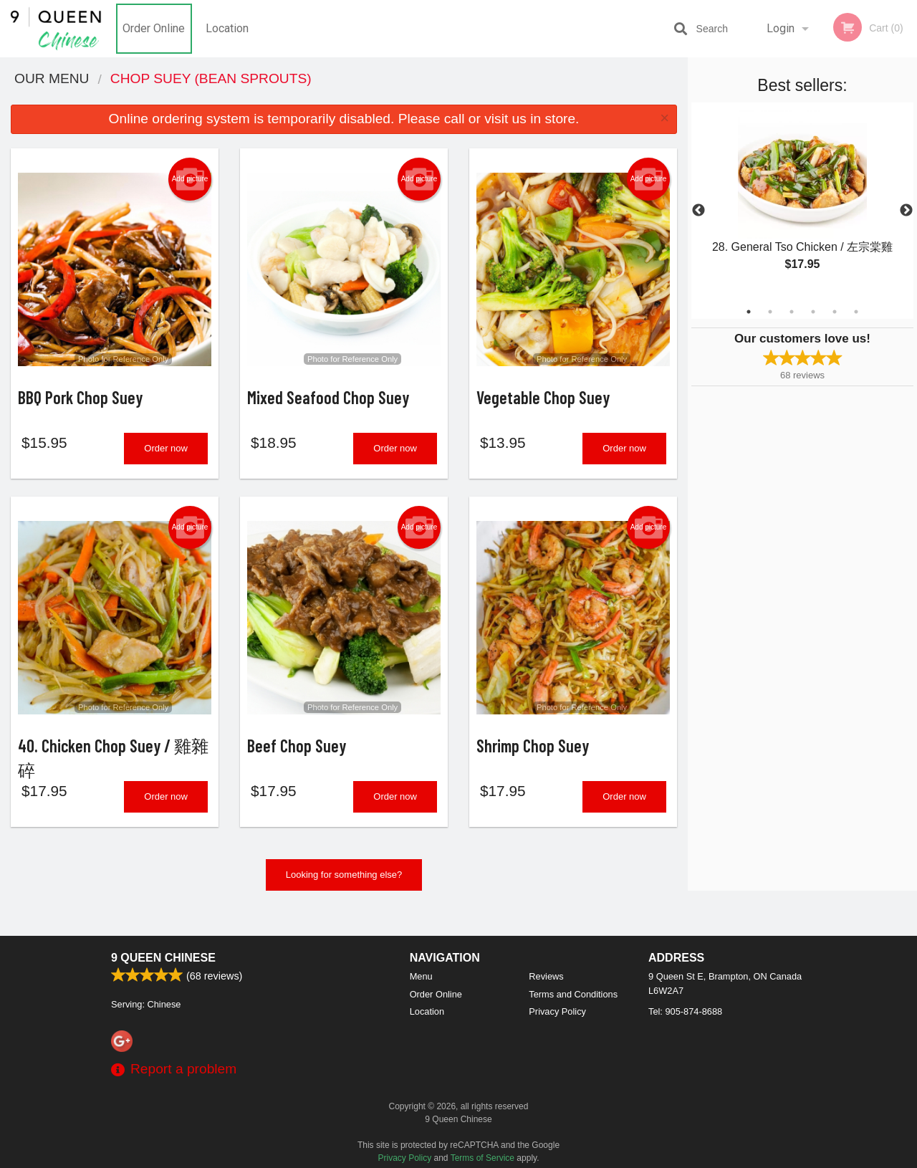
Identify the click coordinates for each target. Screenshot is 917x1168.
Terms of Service (482, 1158)
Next (906, 211)
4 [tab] (813, 312)
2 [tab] (770, 312)
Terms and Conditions (573, 994)
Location (227, 28)
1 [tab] (748, 312)
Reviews (546, 976)
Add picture (190, 179)
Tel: (685, 1011)
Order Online (154, 28)
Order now (166, 458)
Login (780, 28)
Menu (421, 976)
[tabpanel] (802, 202)
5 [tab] (834, 312)
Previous (698, 211)
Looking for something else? (344, 894)
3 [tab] (791, 312)
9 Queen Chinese (163, 958)
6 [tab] (856, 312)
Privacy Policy (557, 1011)
